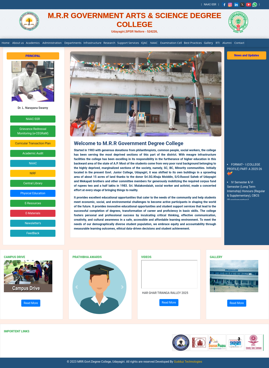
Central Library (32, 183)
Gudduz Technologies (187, 361)
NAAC (154, 43)
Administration (52, 43)
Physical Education (33, 193)
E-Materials (33, 213)
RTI (218, 43)
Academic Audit (33, 153)
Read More (31, 303)
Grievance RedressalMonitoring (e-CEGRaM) (32, 131)
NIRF (33, 173)
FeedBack (32, 233)
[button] (76, 287)
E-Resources (33, 203)
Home (5, 43)
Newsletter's (33, 223)
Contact (239, 43)
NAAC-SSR (210, 4)
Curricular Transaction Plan (33, 143)
